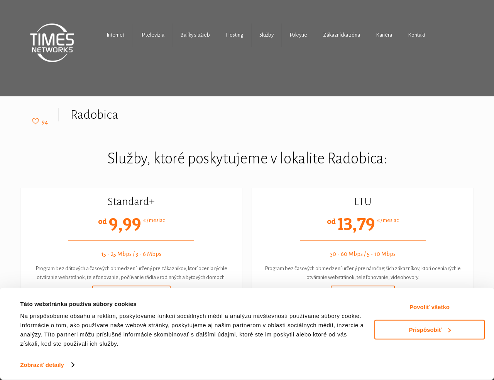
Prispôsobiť (430, 329)
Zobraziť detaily (42, 365)
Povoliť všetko (429, 307)
